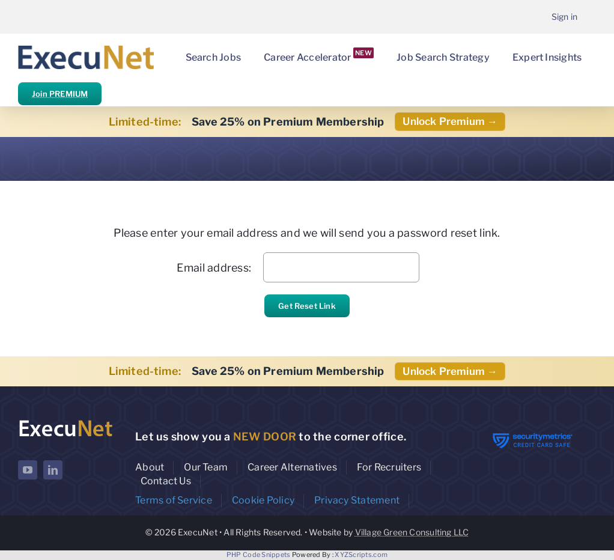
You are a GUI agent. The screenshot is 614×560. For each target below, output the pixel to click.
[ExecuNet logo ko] (65, 421)
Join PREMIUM (60, 94)
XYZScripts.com (361, 554)
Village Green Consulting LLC (412, 532)
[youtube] (27, 469)
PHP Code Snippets (258, 554)
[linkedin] (52, 469)
